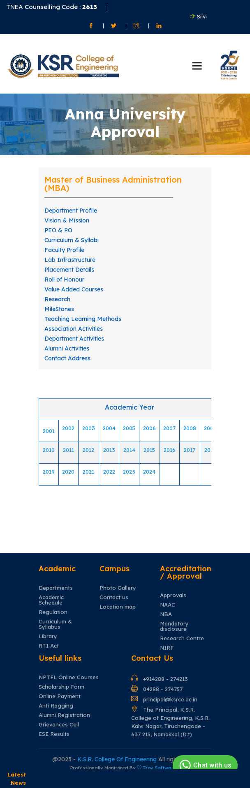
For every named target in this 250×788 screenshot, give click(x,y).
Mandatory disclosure (174, 626)
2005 (129, 428)
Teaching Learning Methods (82, 319)
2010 (49, 450)
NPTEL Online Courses (69, 677)
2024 (149, 471)
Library (48, 636)
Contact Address (67, 358)
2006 (149, 428)
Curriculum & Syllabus (55, 624)
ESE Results (54, 734)
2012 (88, 450)
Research (57, 299)
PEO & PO (58, 230)
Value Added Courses (73, 289)
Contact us (114, 597)
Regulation (53, 612)
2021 (88, 471)
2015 (149, 450)
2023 (129, 471)
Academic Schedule (51, 600)
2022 (109, 471)
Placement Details (69, 269)
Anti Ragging (56, 705)
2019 (49, 471)
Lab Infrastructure (69, 259)
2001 (49, 431)
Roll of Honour (64, 279)
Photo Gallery (118, 588)
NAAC (167, 604)
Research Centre (182, 638)
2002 (68, 428)
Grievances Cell (59, 724)
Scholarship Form (61, 687)
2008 (189, 428)
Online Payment (60, 696)
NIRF (167, 648)
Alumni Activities (66, 348)
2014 (129, 450)
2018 (210, 450)
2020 (68, 471)
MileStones (59, 309)
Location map (118, 606)
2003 (88, 428)
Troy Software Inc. (164, 768)
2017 (189, 450)
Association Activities (73, 328)
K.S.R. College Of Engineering (117, 759)
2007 (169, 428)
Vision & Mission (66, 220)
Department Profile (70, 210)
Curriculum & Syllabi (71, 240)
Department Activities (74, 338)
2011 (68, 450)
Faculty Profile (64, 250)
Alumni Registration (64, 715)
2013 (109, 450)
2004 (109, 428)
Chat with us (204, 765)
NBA (166, 614)
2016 (170, 450)
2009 (210, 428)
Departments (56, 588)
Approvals (173, 595)
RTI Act (49, 645)
